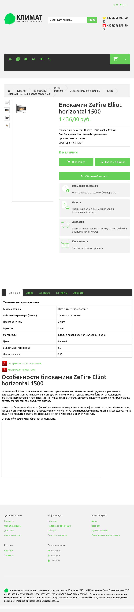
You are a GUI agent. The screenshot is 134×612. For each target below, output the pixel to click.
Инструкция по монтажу (21, 369)
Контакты (61, 292)
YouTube (54, 560)
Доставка (44, 292)
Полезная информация (59, 526)
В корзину (76, 161)
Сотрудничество (12, 535)
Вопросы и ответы (57, 535)
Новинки (95, 526)
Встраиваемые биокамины (85, 90)
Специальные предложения (105, 535)
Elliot (110, 90)
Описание (14, 292)
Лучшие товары (99, 530)
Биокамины (40, 90)
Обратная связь (12, 526)
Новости (52, 521)
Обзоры (52, 530)
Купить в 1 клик (112, 161)
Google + (54, 555)
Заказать (78, 292)
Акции (94, 521)
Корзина (8, 550)
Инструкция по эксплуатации (24, 363)
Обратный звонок (94, 176)
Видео (29, 292)
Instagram (54, 550)
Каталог (22, 90)
